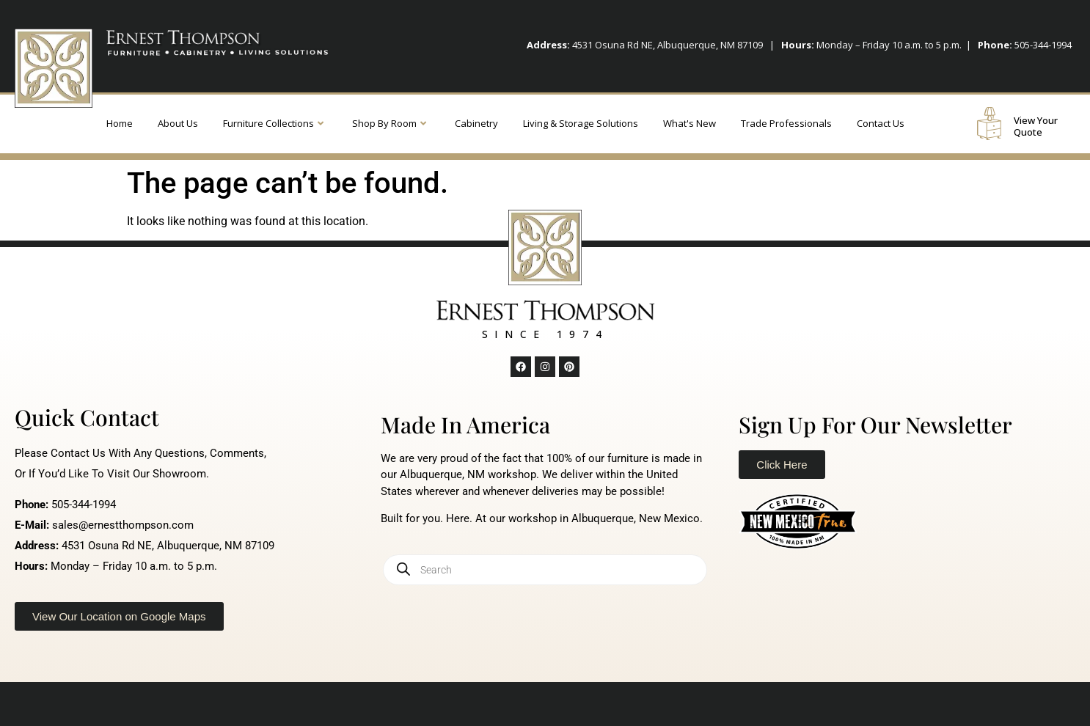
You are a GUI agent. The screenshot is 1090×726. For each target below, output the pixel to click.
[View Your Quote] (989, 123)
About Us (178, 123)
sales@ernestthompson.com (123, 525)
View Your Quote (1036, 126)
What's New (689, 123)
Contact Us (880, 123)
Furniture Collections (273, 123)
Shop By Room (389, 123)
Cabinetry (476, 123)
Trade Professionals (786, 123)
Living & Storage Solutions (580, 123)
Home (119, 123)
